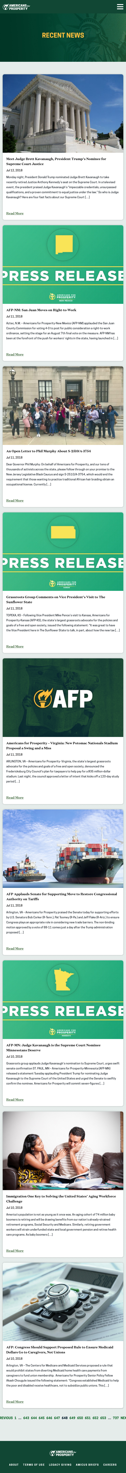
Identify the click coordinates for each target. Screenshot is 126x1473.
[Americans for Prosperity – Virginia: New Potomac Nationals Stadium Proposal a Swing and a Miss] (63, 731)
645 (42, 1418)
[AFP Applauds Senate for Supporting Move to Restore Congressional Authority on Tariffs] (63, 882)
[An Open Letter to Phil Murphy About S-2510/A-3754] (63, 436)
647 (57, 1418)
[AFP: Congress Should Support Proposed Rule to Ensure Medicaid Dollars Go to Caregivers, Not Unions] (63, 1335)
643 (26, 1418)
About (14, 1465)
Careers (110, 1466)
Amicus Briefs (87, 1466)
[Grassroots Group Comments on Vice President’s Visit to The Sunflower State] (63, 582)
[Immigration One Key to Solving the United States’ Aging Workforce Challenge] (63, 1184)
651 (88, 1418)
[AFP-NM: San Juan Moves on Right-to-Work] (63, 293)
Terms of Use (34, 1465)
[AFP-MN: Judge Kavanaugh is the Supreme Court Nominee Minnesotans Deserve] (63, 1033)
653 (103, 1418)
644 (34, 1418)
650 (80, 1418)
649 (72, 1418)
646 (49, 1418)
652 (95, 1418)
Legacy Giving (60, 1465)
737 (116, 1418)
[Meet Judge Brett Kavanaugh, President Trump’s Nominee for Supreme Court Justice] (63, 147)
